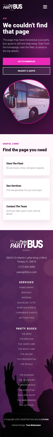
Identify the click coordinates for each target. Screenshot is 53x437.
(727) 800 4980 (26, 266)
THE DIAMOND (26, 375)
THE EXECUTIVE (27, 390)
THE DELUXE (26, 354)
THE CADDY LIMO (26, 344)
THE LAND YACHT (26, 395)
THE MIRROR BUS (26, 385)
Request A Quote (26, 71)
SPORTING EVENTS (26, 308)
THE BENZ (26, 334)
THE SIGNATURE (26, 380)
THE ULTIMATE (26, 405)
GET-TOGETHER (26, 318)
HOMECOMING (26, 287)
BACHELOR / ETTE (26, 303)
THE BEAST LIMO (26, 349)
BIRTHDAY (26, 293)
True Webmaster (33, 425)
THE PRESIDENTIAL (26, 359)
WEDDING (27, 298)
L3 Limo (45, 419)
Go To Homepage (26, 61)
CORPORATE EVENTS (26, 313)
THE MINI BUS (27, 339)
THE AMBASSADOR (26, 400)
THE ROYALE (26, 364)
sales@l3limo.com (26, 272)
